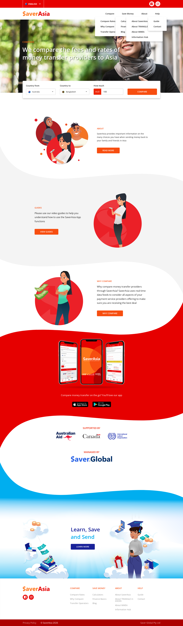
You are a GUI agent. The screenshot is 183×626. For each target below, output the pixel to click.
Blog (95, 603)
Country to (65, 85)
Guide (140, 594)
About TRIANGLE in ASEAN (124, 600)
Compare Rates (77, 594)
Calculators (98, 594)
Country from (32, 85)
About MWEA (121, 605)
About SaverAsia (123, 594)
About (144, 13)
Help (157, 13)
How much (99, 85)
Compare (109, 13)
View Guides (46, 231)
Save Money (128, 13)
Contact (141, 599)
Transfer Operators (79, 603)
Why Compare (110, 313)
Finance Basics (100, 599)
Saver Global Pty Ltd (150, 622)
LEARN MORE (82, 546)
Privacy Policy (29, 622)
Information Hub (123, 609)
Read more (108, 150)
